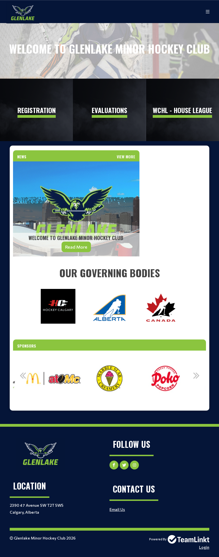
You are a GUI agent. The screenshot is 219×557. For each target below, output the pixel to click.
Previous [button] (23, 375)
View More (126, 156)
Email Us (117, 509)
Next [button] (196, 375)
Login (204, 547)
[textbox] (109, 272)
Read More (76, 246)
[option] (54, 378)
